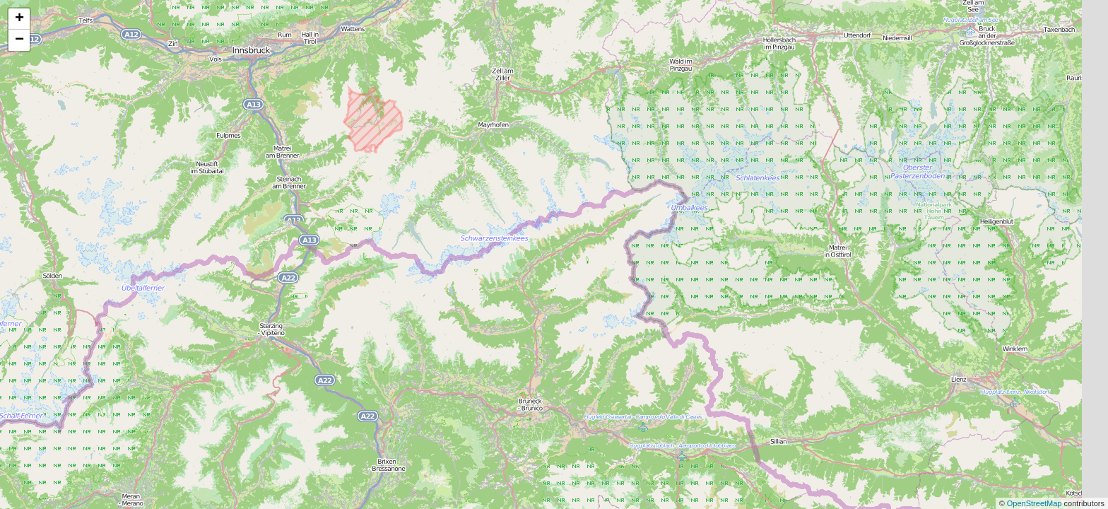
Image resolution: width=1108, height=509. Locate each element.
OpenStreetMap (1035, 503)
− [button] (19, 40)
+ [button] (19, 19)
